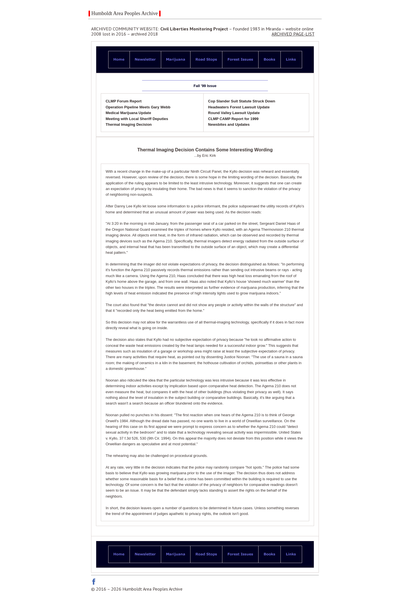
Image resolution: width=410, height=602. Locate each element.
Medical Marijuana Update (128, 113)
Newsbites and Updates (229, 124)
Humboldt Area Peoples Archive (124, 13)
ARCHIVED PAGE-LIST (293, 34)
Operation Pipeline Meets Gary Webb (138, 107)
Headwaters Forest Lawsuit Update (239, 107)
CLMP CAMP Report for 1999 (233, 119)
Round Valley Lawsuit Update (234, 113)
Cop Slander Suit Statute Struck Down (241, 101)
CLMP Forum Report (124, 101)
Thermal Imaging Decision (129, 124)
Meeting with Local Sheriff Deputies (137, 119)
